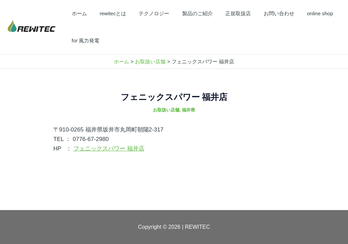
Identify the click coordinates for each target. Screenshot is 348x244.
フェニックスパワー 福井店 (108, 148)
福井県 (188, 110)
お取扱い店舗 (166, 110)
